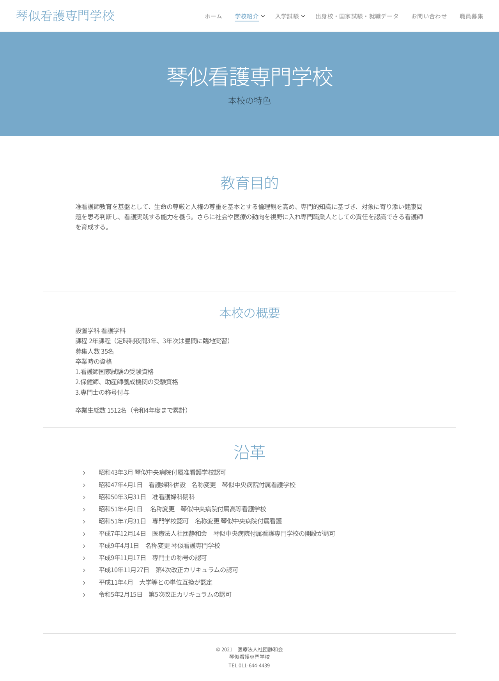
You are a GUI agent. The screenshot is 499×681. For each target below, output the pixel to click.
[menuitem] (241, 16)
